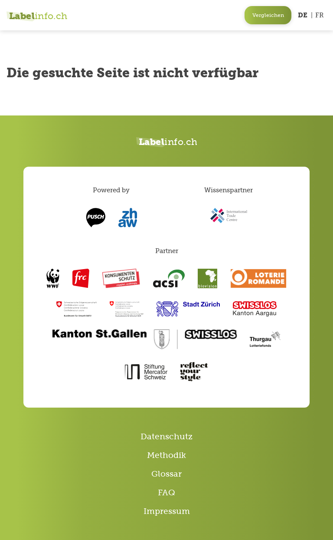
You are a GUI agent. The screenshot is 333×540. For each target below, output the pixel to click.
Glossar (166, 473)
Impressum (167, 511)
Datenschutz (166, 436)
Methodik (166, 455)
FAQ (166, 492)
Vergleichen (268, 15)
